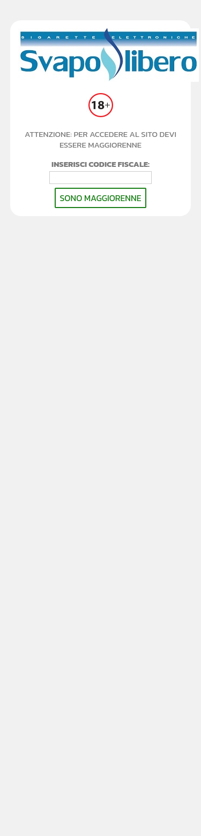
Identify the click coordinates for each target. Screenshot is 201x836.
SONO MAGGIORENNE (100, 197)
